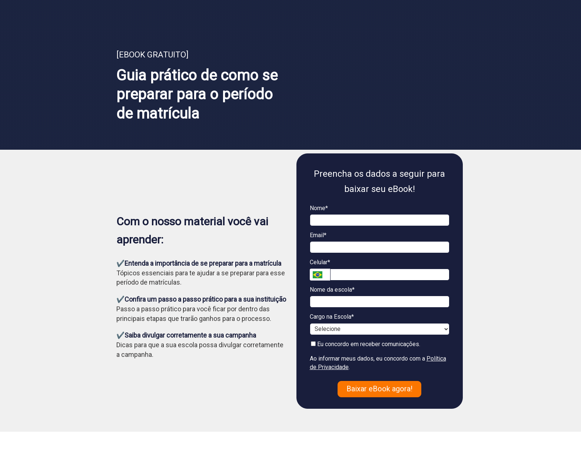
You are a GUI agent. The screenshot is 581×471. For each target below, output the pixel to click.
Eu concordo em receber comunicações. (365, 344)
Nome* (319, 208)
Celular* (320, 262)
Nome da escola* (332, 289)
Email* (318, 235)
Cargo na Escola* (332, 316)
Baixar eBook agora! (379, 388)
